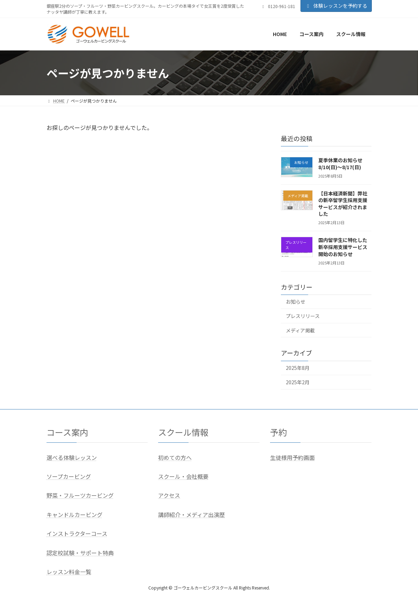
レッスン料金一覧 (69, 571)
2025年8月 (298, 368)
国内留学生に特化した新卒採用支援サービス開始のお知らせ (342, 247)
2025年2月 (298, 382)
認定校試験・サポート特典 (80, 553)
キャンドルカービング (74, 514)
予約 (278, 432)
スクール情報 (183, 432)
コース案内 (67, 432)
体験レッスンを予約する (336, 5)
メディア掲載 (300, 330)
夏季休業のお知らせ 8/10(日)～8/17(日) (340, 164)
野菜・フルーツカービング (80, 495)
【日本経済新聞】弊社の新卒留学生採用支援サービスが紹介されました (342, 204)
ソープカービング (69, 476)
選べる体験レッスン (72, 457)
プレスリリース (303, 315)
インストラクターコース (77, 533)
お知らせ (295, 301)
